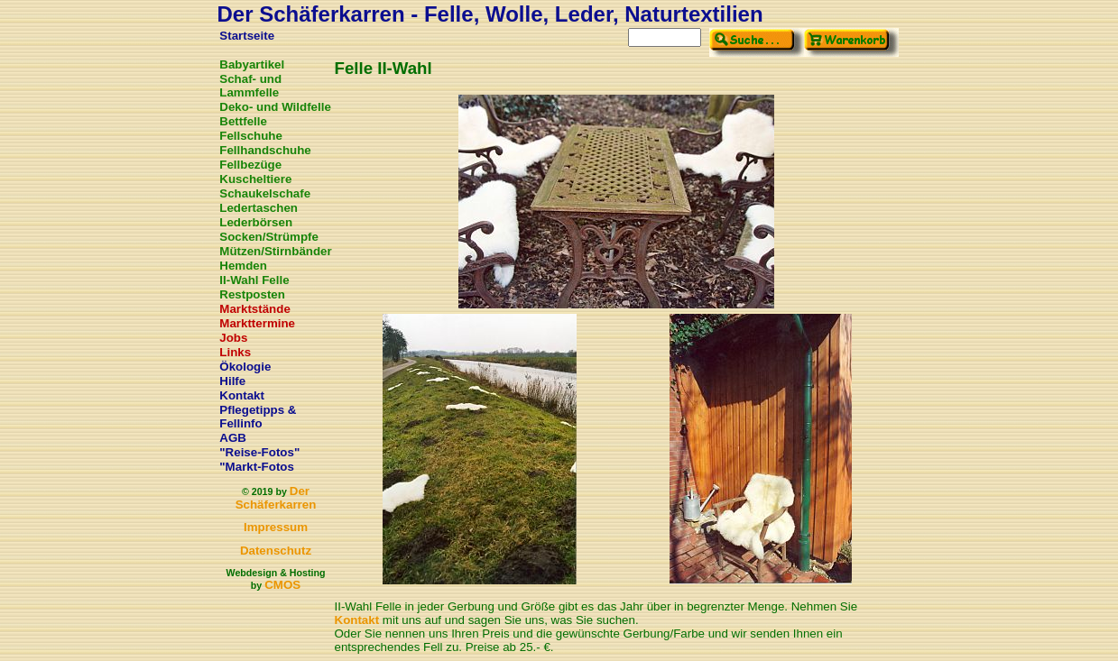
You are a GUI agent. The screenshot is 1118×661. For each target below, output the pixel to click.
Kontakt (241, 395)
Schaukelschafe (264, 193)
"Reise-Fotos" (259, 452)
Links (235, 352)
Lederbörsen (255, 222)
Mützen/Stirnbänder (275, 251)
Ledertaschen (258, 208)
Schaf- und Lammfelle (250, 85)
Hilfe (232, 381)
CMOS (282, 585)
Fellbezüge (250, 164)
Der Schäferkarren (276, 497)
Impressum (276, 527)
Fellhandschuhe (264, 150)
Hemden (243, 265)
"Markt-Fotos (256, 466)
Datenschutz (275, 550)
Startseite (246, 35)
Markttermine (257, 323)
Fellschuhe (250, 135)
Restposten (252, 294)
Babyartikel (251, 64)
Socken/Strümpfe (269, 236)
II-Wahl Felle (254, 280)
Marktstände (255, 309)
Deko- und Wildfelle (275, 107)
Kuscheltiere (255, 179)
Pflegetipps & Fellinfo (257, 416)
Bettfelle (243, 121)
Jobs (233, 337)
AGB (232, 438)
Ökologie (245, 366)
